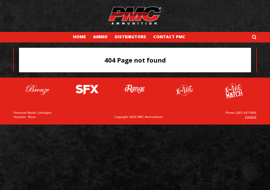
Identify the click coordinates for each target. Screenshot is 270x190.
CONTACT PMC (169, 37)
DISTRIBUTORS (130, 37)
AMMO (100, 37)
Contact (250, 117)
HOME (79, 37)
